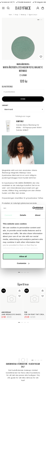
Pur (25, 312)
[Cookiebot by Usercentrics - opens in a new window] (32, 208)
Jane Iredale (6, 312)
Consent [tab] (8, 215)
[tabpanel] (23, 39)
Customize (23, 263)
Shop (16, 15)
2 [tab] (40, 20)
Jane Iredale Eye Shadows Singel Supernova (20, 314)
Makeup (23, 15)
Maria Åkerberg (23, 64)
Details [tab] (23, 215)
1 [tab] (37, 20)
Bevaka (23, 99)
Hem (10, 15)
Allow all (23, 256)
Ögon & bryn (33, 15)
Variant (5, 105)
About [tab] (37, 215)
